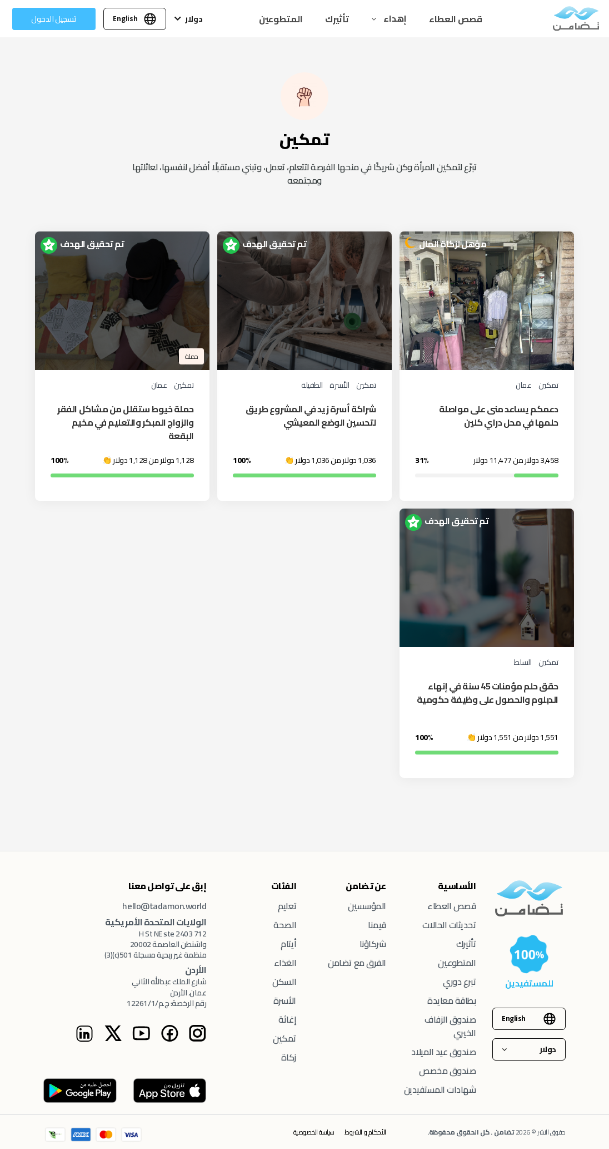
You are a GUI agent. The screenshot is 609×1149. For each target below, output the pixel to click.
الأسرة (284, 1000)
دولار (194, 19)
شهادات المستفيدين (440, 1089)
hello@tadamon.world (164, 905)
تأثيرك (337, 19)
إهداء (394, 18)
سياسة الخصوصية (314, 1132)
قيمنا (377, 924)
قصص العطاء (455, 19)
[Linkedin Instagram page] (84, 1039)
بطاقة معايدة (451, 1000)
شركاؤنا (373, 943)
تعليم (287, 905)
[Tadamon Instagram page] (197, 1038)
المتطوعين (281, 19)
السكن (284, 981)
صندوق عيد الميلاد (443, 1051)
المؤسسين (367, 905)
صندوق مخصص (447, 1070)
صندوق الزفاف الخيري (450, 1026)
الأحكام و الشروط (365, 1132)
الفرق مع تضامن (357, 962)
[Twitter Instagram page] (113, 1038)
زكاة (288, 1057)
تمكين (284, 1038)
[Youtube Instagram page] (141, 1038)
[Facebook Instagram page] (169, 1038)
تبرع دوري (459, 981)
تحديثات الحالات (449, 924)
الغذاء (285, 962)
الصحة (284, 924)
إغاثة (287, 1019)
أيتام (288, 943)
